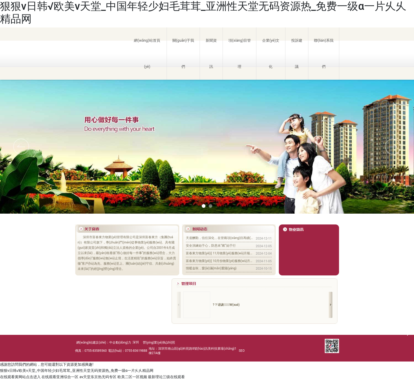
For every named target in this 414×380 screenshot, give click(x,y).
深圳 (136, 342)
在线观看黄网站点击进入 (20, 377)
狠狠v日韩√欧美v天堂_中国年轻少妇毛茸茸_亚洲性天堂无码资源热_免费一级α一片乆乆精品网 (76, 370)
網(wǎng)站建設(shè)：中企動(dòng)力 (103, 342)
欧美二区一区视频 (132, 377)
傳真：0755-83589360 (91, 351)
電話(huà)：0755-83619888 (127, 351)
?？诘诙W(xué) (226, 305)
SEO (241, 351)
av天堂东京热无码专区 (97, 377)
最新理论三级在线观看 (166, 377)
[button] (393, 146)
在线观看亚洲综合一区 (59, 377)
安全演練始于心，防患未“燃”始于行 (211, 245)
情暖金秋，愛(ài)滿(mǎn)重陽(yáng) (211, 268)
